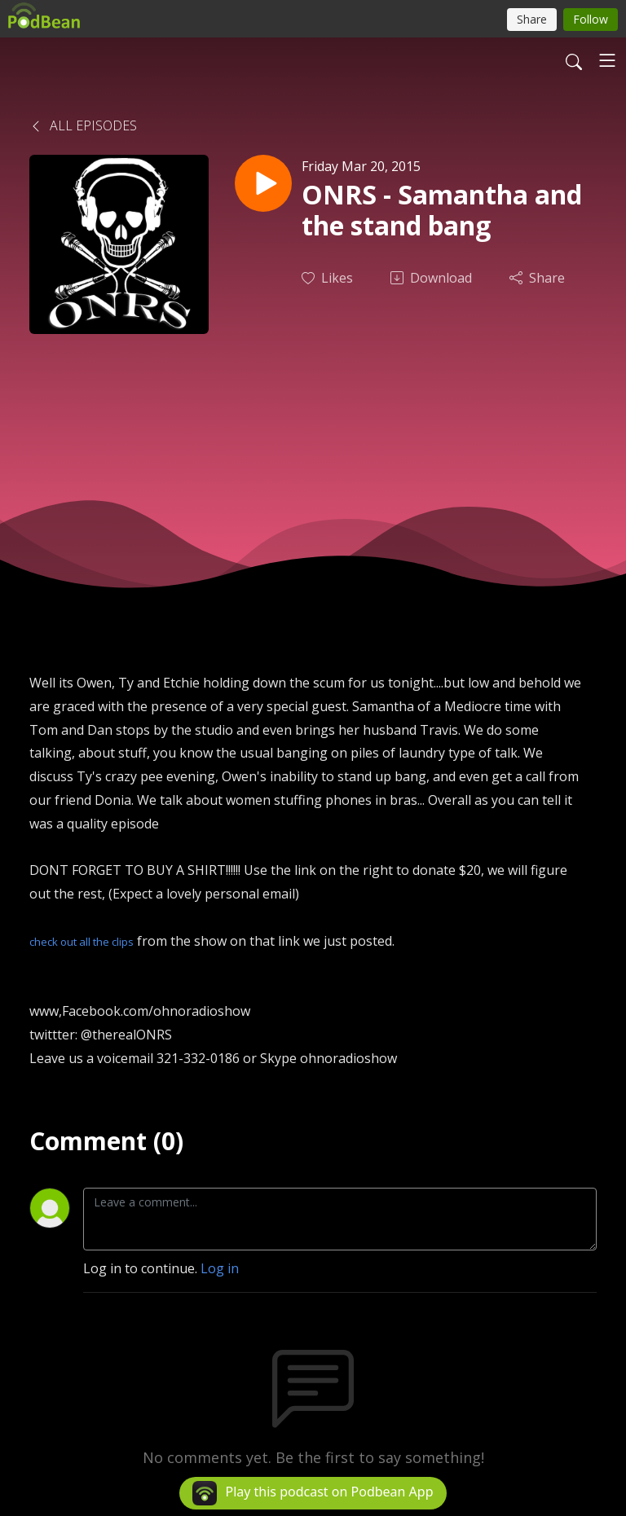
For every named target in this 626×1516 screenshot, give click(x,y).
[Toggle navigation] (607, 60)
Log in (220, 1268)
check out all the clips (81, 941)
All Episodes (83, 125)
